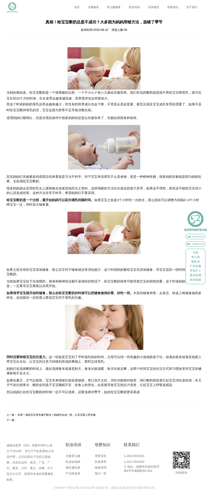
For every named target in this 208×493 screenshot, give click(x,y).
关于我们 (191, 7)
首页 (77, 7)
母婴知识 (172, 7)
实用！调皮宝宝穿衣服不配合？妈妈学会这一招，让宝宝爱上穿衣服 (57, 414)
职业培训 (134, 7)
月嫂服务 (93, 7)
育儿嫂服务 (114, 7)
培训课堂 (153, 7)
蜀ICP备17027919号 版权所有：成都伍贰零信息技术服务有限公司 (112, 487)
